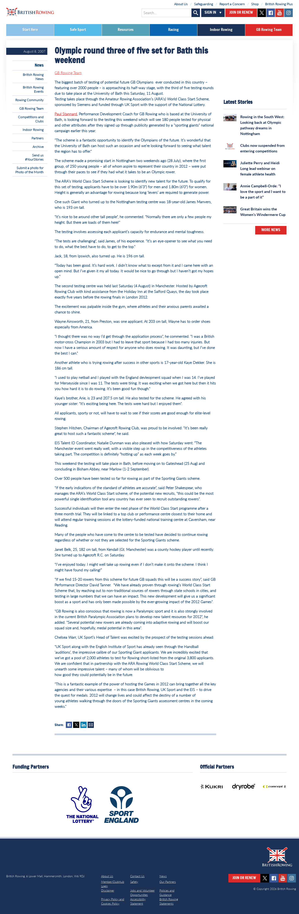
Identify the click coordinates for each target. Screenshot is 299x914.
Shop (255, 4)
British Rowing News (33, 76)
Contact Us (137, 876)
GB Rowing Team (269, 30)
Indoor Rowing (221, 30)
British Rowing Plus (279, 4)
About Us (181, 4)
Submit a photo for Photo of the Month (29, 170)
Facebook (69, 725)
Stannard (69, 114)
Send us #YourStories (34, 157)
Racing (173, 30)
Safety (134, 881)
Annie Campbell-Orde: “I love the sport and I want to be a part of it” (263, 191)
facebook (270, 13)
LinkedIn (83, 725)
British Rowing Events (33, 89)
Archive (38, 146)
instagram (288, 13)
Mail (91, 725)
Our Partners (167, 881)
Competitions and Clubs (31, 119)
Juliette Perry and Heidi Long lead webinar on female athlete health (260, 168)
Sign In (210, 13)
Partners (38, 138)
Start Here (30, 30)
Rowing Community (29, 100)
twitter (261, 13)
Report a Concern (232, 4)
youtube (279, 13)
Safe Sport (78, 30)
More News (270, 230)
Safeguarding (203, 4)
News (39, 65)
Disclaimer (107, 890)
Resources (126, 30)
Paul (58, 114)
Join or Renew (241, 13)
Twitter (76, 725)
